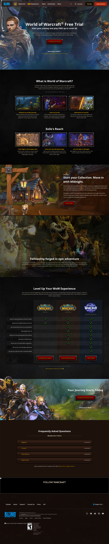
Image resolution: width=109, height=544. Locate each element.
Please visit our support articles (66, 466)
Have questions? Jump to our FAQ (54, 368)
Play (104, 274)
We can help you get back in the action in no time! (54, 53)
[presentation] (7, 4)
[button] (27, 107)
